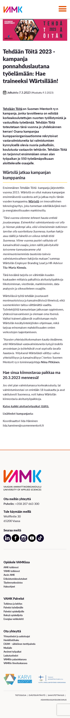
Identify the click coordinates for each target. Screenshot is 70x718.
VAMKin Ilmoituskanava (15, 663)
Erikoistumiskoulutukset (15, 578)
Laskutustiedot (11, 655)
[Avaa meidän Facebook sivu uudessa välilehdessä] (15, 541)
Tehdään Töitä (12, 109)
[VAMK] (13, 10)
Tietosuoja (20, 695)
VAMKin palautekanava (15, 659)
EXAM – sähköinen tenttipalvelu (19, 644)
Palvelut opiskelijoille (14, 611)
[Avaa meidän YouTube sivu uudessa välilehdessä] (32, 541)
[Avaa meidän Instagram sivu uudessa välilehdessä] (23, 541)
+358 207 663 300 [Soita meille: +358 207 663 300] (27, 503)
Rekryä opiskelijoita (13, 615)
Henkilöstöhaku (11, 640)
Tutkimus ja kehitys (13, 603)
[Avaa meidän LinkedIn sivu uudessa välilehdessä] (7, 541)
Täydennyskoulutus (13, 582)
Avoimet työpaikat (12, 651)
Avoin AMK (9, 575)
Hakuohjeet (9, 586)
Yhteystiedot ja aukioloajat (17, 636)
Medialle (8, 648)
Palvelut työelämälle (13, 607)
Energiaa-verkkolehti (14, 619)
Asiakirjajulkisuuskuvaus (53, 699)
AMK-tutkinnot (11, 567)
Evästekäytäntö (37, 695)
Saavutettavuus (56, 695)
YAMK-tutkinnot (12, 571)
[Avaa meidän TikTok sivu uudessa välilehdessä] (40, 541)
